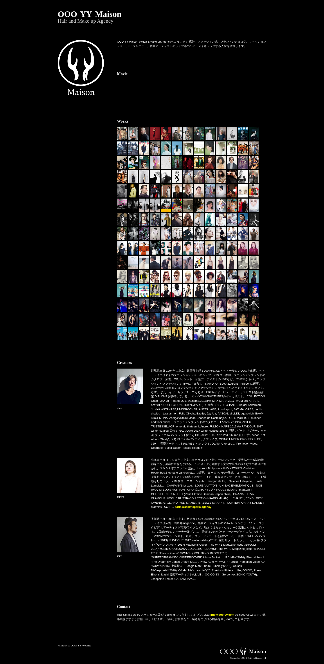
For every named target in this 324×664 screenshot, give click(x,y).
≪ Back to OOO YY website (74, 645)
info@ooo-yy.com (222, 614)
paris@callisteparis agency (193, 506)
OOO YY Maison (162, 16)
